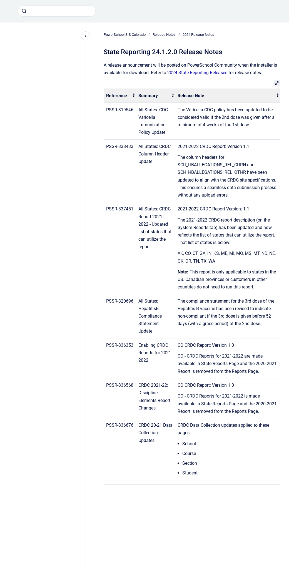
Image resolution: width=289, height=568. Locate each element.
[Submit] (24, 11)
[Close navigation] (85, 35)
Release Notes (164, 34)
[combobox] (56, 11)
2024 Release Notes (198, 34)
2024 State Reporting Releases (197, 72)
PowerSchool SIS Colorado (125, 34)
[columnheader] (120, 96)
